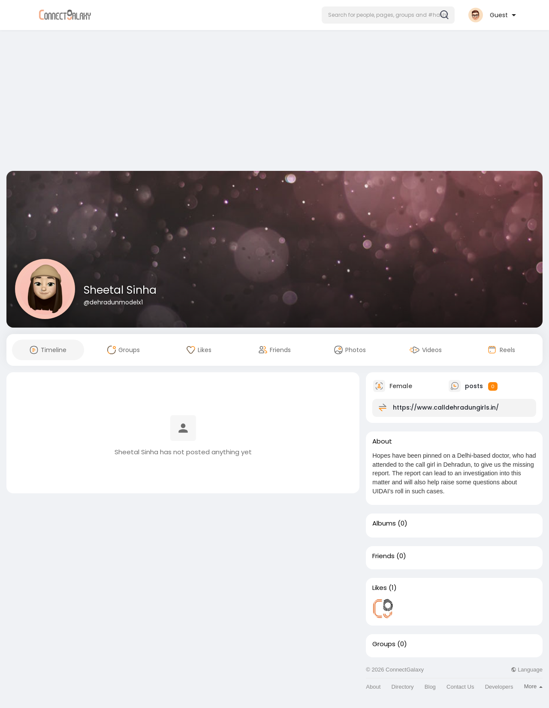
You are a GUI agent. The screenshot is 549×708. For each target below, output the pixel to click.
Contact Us (460, 687)
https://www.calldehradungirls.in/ (446, 407)
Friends (383, 556)
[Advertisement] (274, 102)
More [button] (533, 686)
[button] (388, 15)
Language (527, 669)
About (373, 687)
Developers (499, 687)
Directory (403, 687)
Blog (430, 687)
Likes (379, 587)
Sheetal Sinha (120, 290)
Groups (383, 644)
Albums (384, 523)
